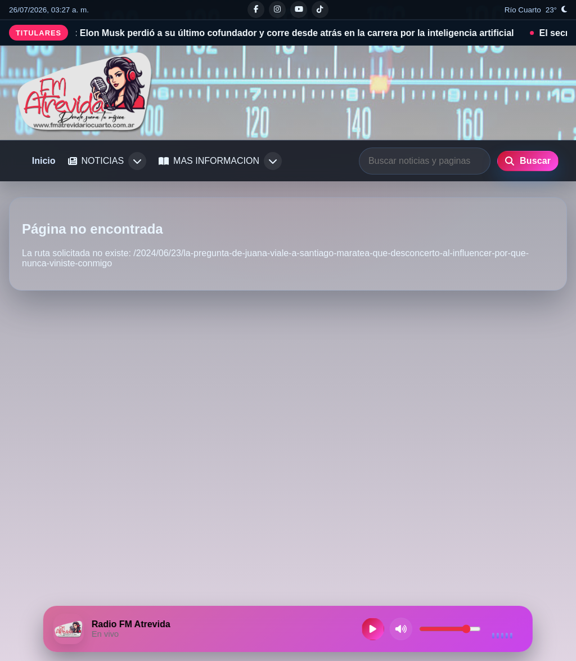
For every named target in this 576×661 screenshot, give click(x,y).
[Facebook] (256, 9)
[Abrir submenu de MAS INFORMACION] (273, 161)
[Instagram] (277, 9)
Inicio (44, 161)
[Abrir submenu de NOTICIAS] (137, 161)
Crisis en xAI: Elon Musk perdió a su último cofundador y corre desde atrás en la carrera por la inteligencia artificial (276, 33)
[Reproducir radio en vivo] (373, 629)
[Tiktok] (320, 9)
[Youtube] (298, 9)
